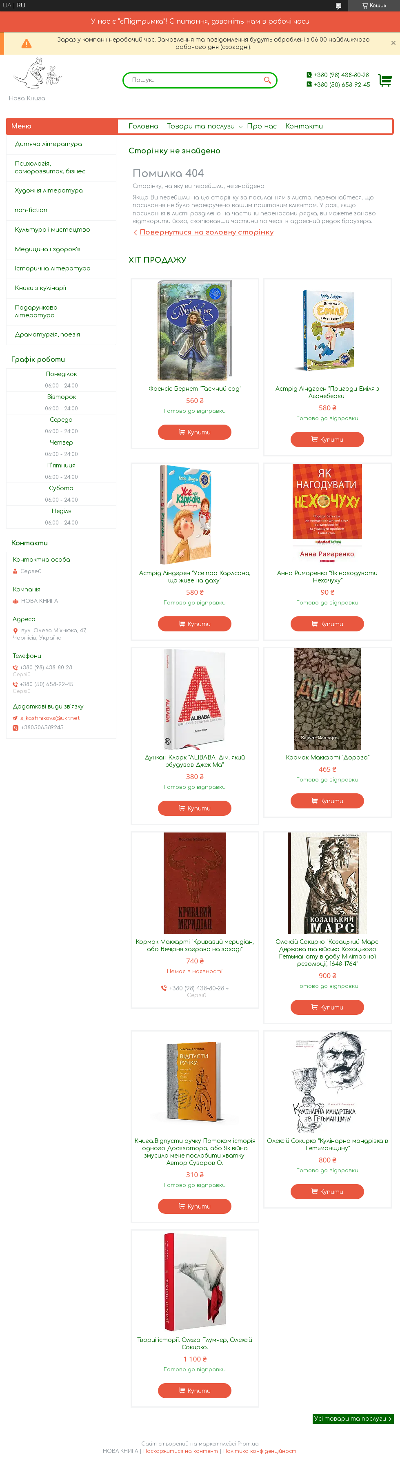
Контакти (304, 126)
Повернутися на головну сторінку (206, 232)
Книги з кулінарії (40, 288)
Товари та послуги (201, 126)
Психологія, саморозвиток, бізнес (50, 167)
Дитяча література (48, 144)
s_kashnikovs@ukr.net (50, 718)
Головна (143, 126)
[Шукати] (267, 80)
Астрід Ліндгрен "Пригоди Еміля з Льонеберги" (327, 392)
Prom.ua (248, 1444)
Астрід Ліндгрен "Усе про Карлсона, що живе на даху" (195, 577)
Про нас (262, 126)
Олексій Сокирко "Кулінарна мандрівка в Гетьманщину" (327, 1144)
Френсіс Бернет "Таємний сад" (195, 389)
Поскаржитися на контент (180, 1451)
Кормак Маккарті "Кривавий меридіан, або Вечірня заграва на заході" (195, 945)
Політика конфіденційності (260, 1451)
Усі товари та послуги (350, 1419)
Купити (199, 433)
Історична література (53, 268)
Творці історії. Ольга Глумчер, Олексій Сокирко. (194, 1344)
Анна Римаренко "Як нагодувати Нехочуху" (327, 577)
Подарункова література (36, 311)
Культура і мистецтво (52, 229)
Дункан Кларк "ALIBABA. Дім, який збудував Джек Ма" (194, 761)
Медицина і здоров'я (47, 249)
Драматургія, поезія (47, 334)
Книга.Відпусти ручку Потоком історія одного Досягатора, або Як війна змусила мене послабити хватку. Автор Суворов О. (195, 1152)
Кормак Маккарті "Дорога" (327, 758)
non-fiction (31, 210)
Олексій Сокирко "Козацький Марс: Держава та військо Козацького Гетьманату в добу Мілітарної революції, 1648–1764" (328, 953)
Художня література (49, 190)
